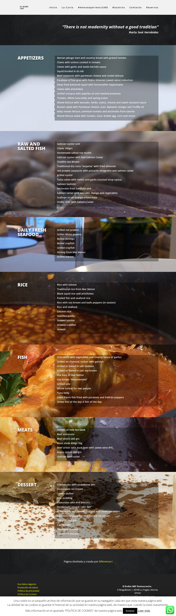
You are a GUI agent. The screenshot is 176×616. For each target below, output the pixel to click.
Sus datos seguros (27, 584)
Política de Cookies (27, 594)
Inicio (53, 7)
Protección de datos (28, 587)
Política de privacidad (28, 590)
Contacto (135, 7)
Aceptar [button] (130, 610)
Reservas (152, 7)
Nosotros (118, 7)
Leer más (144, 611)
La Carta (68, 7)
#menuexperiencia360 (93, 7)
